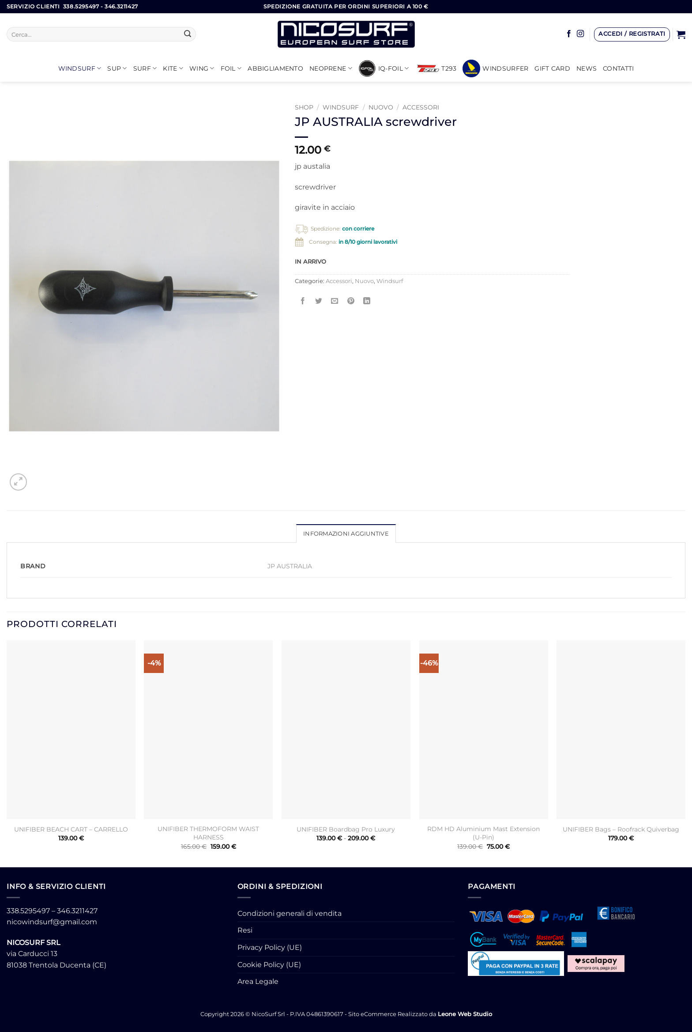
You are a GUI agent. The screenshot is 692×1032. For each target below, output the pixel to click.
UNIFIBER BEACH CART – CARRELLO (71, 829)
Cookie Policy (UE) (269, 964)
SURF (145, 68)
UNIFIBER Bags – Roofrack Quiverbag (621, 829)
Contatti (618, 68)
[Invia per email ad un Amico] (334, 301)
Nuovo (381, 107)
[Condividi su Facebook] (303, 301)
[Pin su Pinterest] (350, 301)
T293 (436, 68)
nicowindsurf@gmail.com (52, 922)
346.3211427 (77, 911)
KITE (173, 68)
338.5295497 (28, 911)
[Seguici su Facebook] (568, 34)
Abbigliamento (275, 68)
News (586, 68)
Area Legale (257, 981)
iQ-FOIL (383, 68)
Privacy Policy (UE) (269, 947)
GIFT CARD (552, 68)
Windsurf (80, 68)
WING (201, 68)
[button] (632, 34)
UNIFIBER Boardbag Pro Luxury (346, 829)
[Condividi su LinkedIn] (366, 301)
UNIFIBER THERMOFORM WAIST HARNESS (208, 833)
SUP (117, 68)
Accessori (420, 107)
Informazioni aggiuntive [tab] (346, 533)
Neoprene (330, 68)
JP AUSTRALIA (289, 566)
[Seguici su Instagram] (580, 34)
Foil (231, 68)
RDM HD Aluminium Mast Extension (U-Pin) (483, 833)
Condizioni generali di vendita (289, 913)
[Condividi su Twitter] (319, 301)
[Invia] (188, 34)
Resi (244, 930)
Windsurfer (495, 68)
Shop (304, 107)
